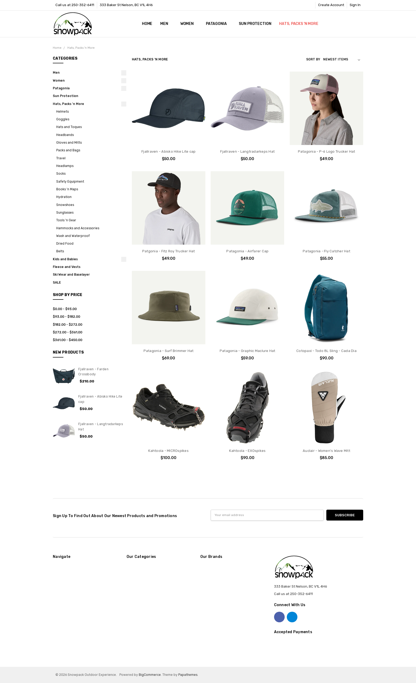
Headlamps (64, 166)
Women (189, 23)
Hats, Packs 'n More (300, 23)
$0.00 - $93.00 (65, 309)
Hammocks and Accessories (77, 228)
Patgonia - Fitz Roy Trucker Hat (168, 251)
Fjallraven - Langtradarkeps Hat (247, 151)
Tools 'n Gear (66, 220)
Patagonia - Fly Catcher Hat (326, 251)
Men (166, 23)
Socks (61, 173)
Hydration (64, 197)
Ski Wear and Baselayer (71, 274)
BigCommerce (150, 675)
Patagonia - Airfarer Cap (247, 251)
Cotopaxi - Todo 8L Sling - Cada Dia (326, 351)
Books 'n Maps (67, 189)
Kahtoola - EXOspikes (247, 451)
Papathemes (187, 675)
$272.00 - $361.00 (67, 332)
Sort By (313, 59)
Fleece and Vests (66, 267)
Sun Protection (255, 23)
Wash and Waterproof (73, 236)
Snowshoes (65, 205)
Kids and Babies (65, 259)
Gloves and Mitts (69, 142)
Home (147, 23)
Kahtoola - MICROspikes (168, 451)
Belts (60, 251)
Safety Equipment (70, 181)
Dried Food (64, 243)
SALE (57, 282)
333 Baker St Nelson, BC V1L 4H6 (126, 5)
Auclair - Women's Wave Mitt (326, 451)
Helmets (62, 111)
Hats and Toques (69, 127)
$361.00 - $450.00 (67, 340)
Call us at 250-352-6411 (74, 5)
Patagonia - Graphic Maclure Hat (247, 351)
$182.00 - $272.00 (67, 325)
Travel (61, 158)
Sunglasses (64, 212)
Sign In (355, 5)
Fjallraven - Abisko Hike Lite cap (168, 151)
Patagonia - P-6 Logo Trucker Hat (326, 151)
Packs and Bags (68, 150)
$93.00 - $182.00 (66, 317)
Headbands (65, 135)
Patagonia (218, 23)
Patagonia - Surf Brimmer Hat (169, 351)
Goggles (62, 119)
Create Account (331, 5)
